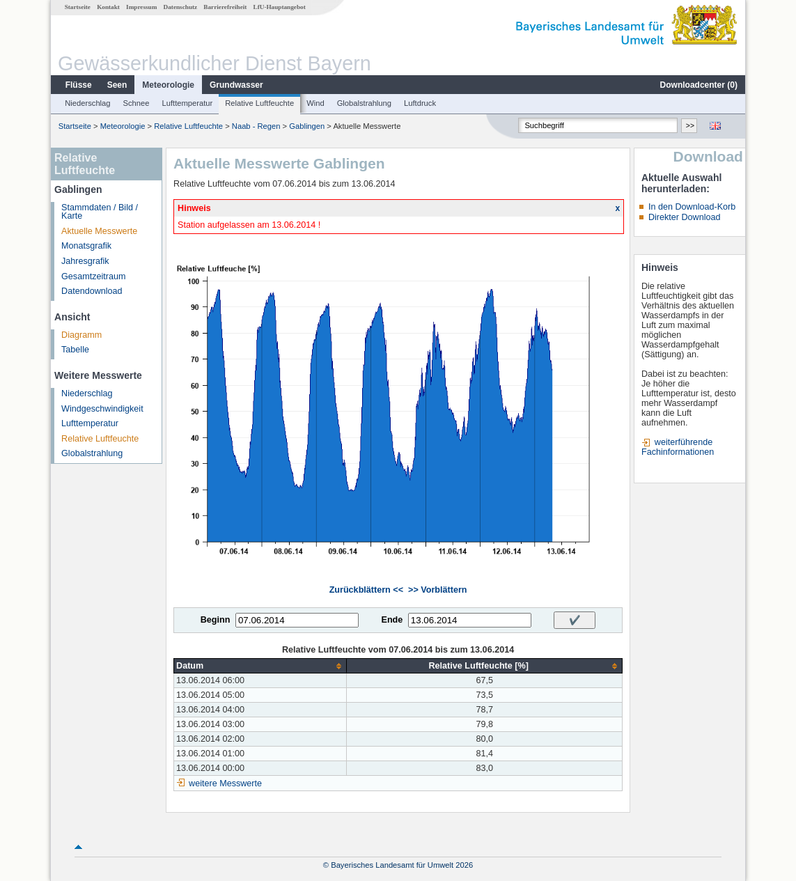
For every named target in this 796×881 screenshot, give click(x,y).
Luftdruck (420, 103)
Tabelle (75, 349)
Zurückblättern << (366, 590)
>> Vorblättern (437, 590)
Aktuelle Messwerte (99, 231)
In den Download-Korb (691, 207)
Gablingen (307, 126)
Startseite (78, 6)
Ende (392, 620)
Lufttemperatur (187, 103)
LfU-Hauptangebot (279, 6)
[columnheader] (260, 666)
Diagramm (81, 335)
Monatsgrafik (86, 246)
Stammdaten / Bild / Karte (99, 212)
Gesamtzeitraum (93, 276)
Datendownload (92, 291)
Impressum (141, 6)
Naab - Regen (256, 126)
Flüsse (78, 85)
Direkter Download (684, 217)
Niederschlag (87, 103)
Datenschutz (181, 6)
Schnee (136, 103)
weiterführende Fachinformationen (677, 447)
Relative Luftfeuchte (259, 103)
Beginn (216, 620)
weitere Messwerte (225, 783)
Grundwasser (236, 85)
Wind (315, 103)
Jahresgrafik (85, 261)
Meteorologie (168, 85)
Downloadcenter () (699, 85)
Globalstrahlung (364, 103)
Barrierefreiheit (225, 6)
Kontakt (108, 6)
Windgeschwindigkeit (102, 409)
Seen (117, 85)
